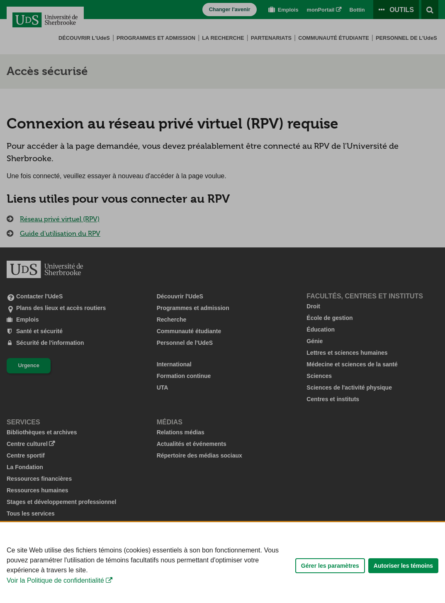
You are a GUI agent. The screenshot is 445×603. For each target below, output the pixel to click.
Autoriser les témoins (403, 589)
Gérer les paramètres (330, 589)
